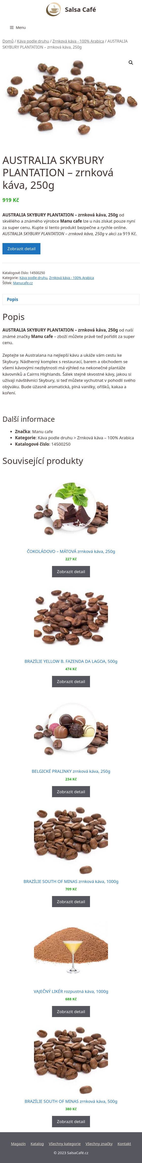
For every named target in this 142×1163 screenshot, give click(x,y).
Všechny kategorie (65, 1143)
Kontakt (124, 1143)
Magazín (18, 1143)
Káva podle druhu (33, 41)
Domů (8, 41)
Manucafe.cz (23, 283)
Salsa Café (80, 9)
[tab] (71, 299)
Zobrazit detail (21, 248)
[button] (130, 62)
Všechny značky (99, 1143)
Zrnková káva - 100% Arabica (78, 41)
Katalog (37, 1143)
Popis (12, 299)
